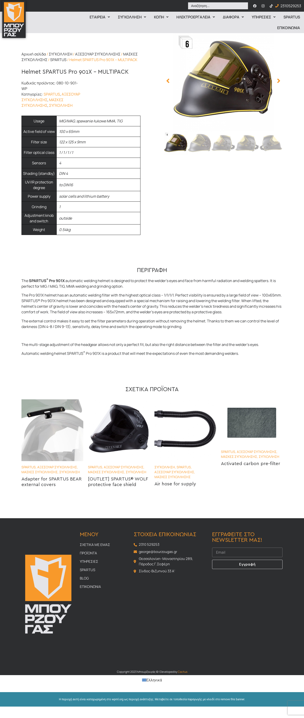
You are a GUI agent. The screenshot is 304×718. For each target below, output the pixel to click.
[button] (168, 80)
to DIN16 (66, 184)
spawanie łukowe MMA (95, 121)
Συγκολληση (132, 17)
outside (65, 218)
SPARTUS (58, 59)
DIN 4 (63, 173)
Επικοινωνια (288, 27)
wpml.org (117, 699)
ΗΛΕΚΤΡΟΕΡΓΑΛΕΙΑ (195, 17)
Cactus (182, 672)
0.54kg (64, 229)
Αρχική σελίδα (33, 54)
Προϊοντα (88, 553)
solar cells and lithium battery (84, 196)
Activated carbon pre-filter (250, 463)
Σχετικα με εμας (95, 544)
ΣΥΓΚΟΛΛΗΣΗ (60, 54)
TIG (119, 121)
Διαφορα (233, 17)
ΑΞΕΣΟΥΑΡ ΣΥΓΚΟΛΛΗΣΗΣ (97, 54)
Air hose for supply (175, 484)
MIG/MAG (67, 121)
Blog (84, 578)
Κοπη (161, 17)
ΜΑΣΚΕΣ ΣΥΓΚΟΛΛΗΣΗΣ (39, 472)
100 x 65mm (69, 131)
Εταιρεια (100, 17)
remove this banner (233, 699)
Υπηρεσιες (264, 17)
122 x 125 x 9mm (72, 142)
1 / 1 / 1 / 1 (66, 152)
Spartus (291, 17)
